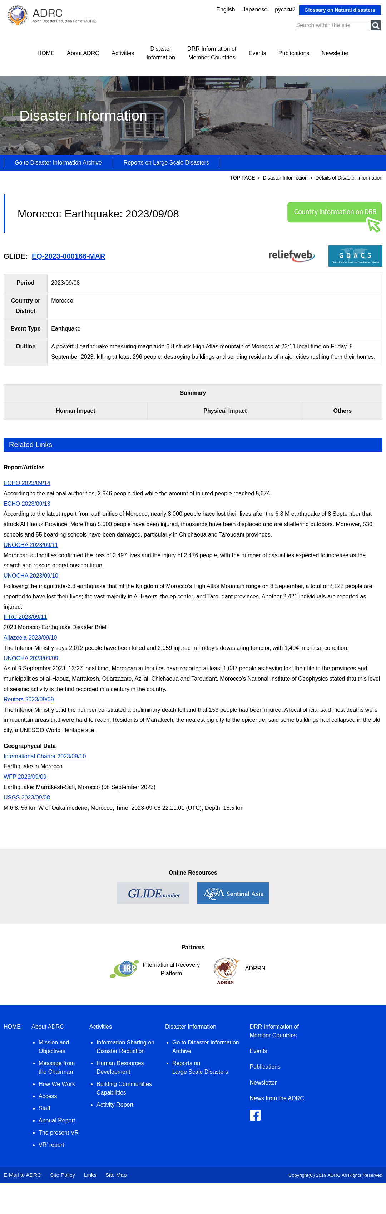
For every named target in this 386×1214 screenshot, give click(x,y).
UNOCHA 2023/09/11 (31, 545)
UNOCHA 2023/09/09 (31, 658)
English (225, 9)
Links (90, 1175)
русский (285, 9)
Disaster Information (286, 178)
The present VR (59, 1133)
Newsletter (335, 53)
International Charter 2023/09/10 (45, 756)
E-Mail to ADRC (22, 1175)
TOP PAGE (242, 178)
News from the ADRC (277, 1098)
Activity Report (114, 1105)
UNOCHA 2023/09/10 (31, 576)
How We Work (57, 1084)
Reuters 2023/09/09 (29, 699)
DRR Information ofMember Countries (211, 53)
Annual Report (57, 1120)
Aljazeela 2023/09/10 (30, 638)
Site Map (116, 1175)
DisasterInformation (161, 53)
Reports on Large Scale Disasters (166, 163)
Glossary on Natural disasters (340, 10)
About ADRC (83, 53)
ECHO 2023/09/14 (27, 483)
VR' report (51, 1145)
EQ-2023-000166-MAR (68, 256)
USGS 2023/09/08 (27, 797)
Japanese (255, 9)
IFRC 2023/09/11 (25, 617)
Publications (293, 53)
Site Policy (62, 1175)
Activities (123, 53)
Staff (44, 1108)
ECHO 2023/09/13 (27, 504)
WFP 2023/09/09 (25, 777)
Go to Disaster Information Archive (58, 163)
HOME (46, 53)
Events (257, 53)
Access (48, 1096)
